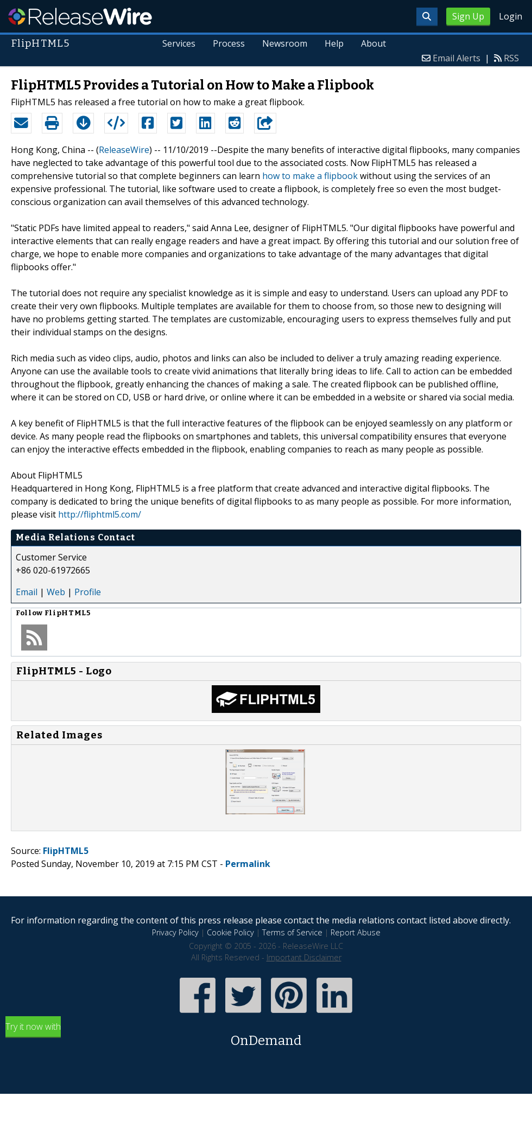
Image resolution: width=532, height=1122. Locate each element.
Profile (87, 592)
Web (56, 592)
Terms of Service (292, 932)
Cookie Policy (230, 932)
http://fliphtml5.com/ (99, 514)
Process (229, 43)
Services (179, 43)
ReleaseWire (80, 16)
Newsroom (284, 43)
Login (510, 16)
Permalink (247, 864)
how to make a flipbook (310, 176)
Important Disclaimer (304, 957)
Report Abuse (356, 932)
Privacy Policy (175, 932)
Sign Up (468, 16)
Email (26, 592)
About (373, 43)
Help (334, 43)
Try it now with (266, 1035)
